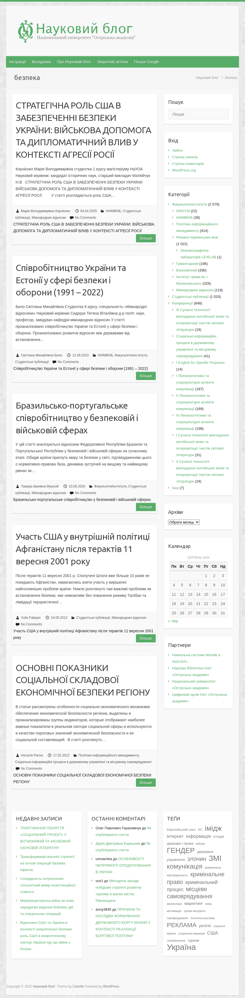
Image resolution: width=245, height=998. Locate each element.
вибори (200, 843)
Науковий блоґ (207, 78)
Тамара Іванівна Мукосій (40, 486)
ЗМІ (215, 858)
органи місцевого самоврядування (186, 915)
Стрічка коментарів (188, 164)
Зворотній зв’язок (112, 62)
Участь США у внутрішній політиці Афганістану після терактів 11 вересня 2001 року (83, 548)
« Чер (173, 621)
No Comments (85, 218)
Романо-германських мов (197, 237)
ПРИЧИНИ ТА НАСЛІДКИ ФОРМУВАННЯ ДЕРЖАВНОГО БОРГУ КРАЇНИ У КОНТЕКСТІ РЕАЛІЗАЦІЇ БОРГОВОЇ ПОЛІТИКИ (123, 922)
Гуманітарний (187, 264)
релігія (205, 926)
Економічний (186, 270)
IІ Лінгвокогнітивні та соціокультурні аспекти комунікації (195, 402)
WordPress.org (184, 170)
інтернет (175, 836)
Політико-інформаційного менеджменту (109, 755)
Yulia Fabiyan (31, 618)
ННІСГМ (183, 211)
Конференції (182, 303)
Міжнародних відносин (49, 218)
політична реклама (203, 918)
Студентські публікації (32, 362)
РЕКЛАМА (182, 924)
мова (208, 903)
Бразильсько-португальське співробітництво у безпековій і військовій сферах (77, 417)
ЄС (200, 829)
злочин (196, 859)
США (212, 933)
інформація (198, 836)
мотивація (174, 911)
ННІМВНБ (113, 211)
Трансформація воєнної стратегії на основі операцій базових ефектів (47, 863)
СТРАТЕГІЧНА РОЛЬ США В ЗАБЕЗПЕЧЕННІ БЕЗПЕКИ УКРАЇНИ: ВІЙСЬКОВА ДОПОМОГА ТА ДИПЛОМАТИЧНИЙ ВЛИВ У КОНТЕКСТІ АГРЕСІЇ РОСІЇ (83, 129)
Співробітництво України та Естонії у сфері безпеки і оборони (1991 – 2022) (71, 280)
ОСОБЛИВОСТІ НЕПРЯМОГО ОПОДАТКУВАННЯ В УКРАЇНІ (123, 865)
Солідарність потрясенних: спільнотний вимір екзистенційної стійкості (48, 885)
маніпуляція (174, 903)
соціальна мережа (191, 933)
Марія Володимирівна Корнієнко (45, 211)
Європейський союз (181, 829)
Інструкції (17, 62)
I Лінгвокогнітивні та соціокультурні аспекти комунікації (195, 382)
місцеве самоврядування (189, 893)
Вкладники (41, 62)
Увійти (177, 150)
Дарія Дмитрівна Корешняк (118, 843)
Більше (146, 238)
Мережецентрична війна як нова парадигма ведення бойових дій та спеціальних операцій (47, 907)
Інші (175, 488)
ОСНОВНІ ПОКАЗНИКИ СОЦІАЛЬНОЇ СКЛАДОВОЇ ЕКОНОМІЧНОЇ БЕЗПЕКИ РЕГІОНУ (83, 680)
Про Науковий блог (74, 62)
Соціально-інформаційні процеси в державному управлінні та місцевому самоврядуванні (83, 762)
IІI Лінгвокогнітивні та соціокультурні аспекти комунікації (195, 422)
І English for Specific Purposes (200, 363)
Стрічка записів (185, 157)
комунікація (184, 866)
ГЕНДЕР (181, 850)
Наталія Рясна (32, 755)
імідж (213, 828)
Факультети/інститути (131, 355)
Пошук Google (146, 62)
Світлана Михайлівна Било (41, 355)
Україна (181, 947)
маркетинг (193, 903)
